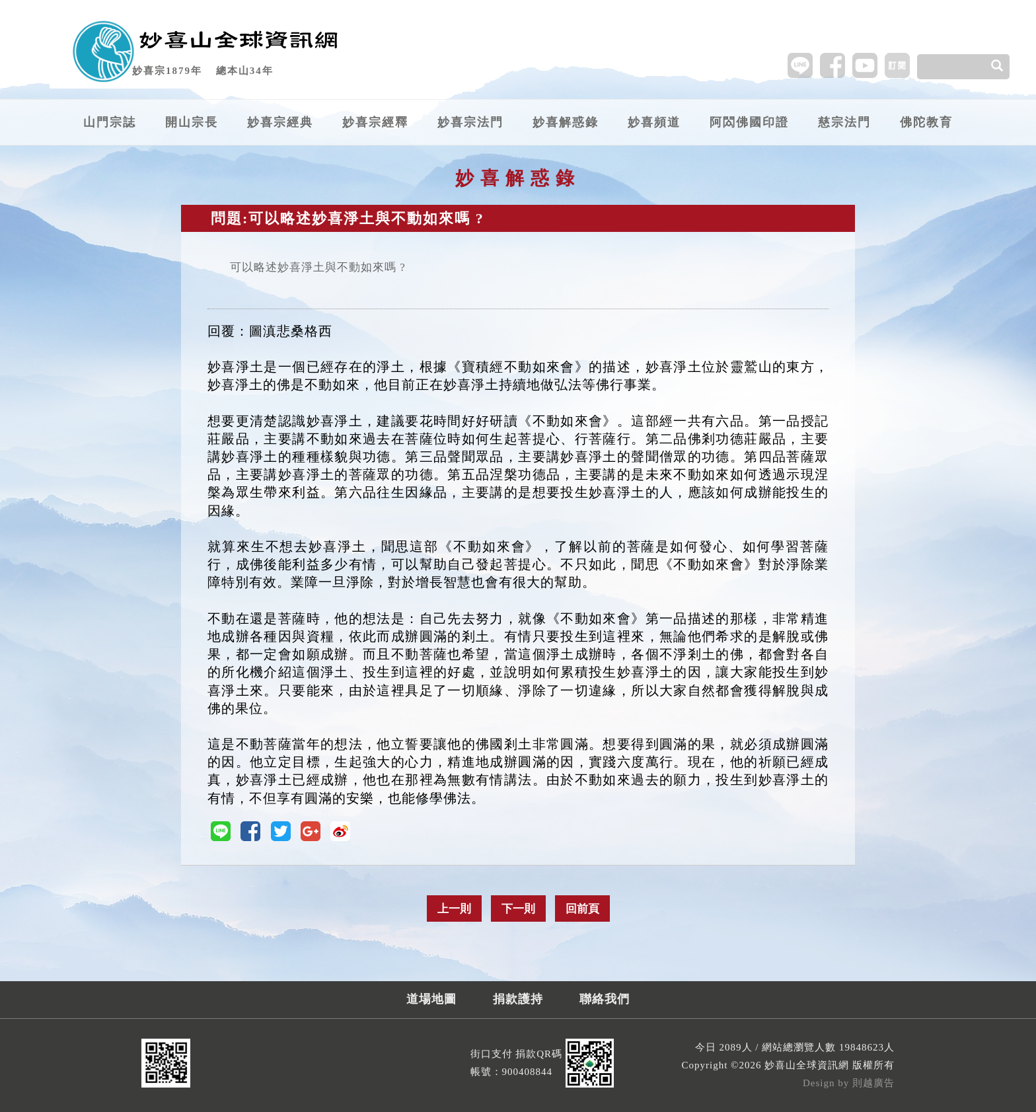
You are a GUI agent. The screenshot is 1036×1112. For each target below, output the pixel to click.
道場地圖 (431, 999)
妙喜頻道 (654, 122)
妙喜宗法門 (470, 122)
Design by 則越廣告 (849, 1083)
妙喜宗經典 (280, 122)
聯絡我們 (604, 999)
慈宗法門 (844, 122)
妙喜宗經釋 (375, 122)
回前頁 (582, 909)
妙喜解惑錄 (566, 122)
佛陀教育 (926, 122)
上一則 (454, 909)
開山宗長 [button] (191, 122)
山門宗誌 (109, 122)
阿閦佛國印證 (749, 122)
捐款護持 (518, 999)
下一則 (518, 909)
